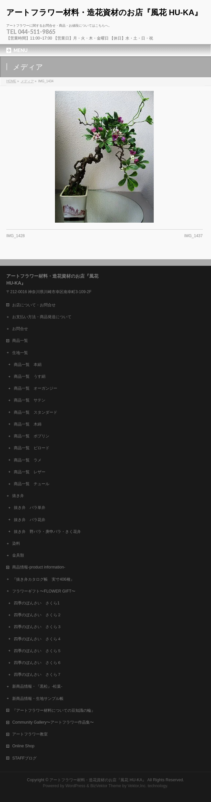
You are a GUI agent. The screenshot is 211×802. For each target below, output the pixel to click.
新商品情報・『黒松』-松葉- (37, 686)
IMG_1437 (193, 236)
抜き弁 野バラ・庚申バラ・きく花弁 (47, 531)
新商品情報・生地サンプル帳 (38, 698)
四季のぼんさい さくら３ (37, 626)
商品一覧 (20, 340)
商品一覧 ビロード (31, 448)
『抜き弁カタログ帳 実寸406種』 (43, 579)
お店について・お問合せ (34, 305)
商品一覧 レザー (29, 472)
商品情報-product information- (38, 567)
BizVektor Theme (105, 786)
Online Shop (23, 746)
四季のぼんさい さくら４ (37, 639)
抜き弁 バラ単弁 (29, 507)
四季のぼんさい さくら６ (37, 662)
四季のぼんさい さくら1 (37, 603)
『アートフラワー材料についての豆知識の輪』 (53, 710)
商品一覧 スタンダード (35, 412)
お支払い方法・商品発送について (41, 317)
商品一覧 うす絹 (29, 376)
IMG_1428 (15, 236)
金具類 (18, 555)
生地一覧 (20, 352)
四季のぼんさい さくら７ (37, 674)
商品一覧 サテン (29, 400)
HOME (11, 81)
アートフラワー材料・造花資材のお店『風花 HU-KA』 (104, 12)
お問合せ (20, 328)
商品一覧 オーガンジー (35, 388)
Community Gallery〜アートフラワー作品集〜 (53, 722)
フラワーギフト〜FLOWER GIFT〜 (43, 591)
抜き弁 (18, 495)
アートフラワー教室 (30, 734)
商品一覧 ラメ (27, 460)
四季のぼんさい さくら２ (37, 615)
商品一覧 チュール (31, 484)
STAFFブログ (24, 758)
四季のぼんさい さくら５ (37, 651)
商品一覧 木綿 (27, 424)
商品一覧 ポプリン (31, 436)
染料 (16, 543)
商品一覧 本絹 (27, 364)
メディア (27, 81)
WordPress (76, 786)
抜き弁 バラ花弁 (29, 519)
